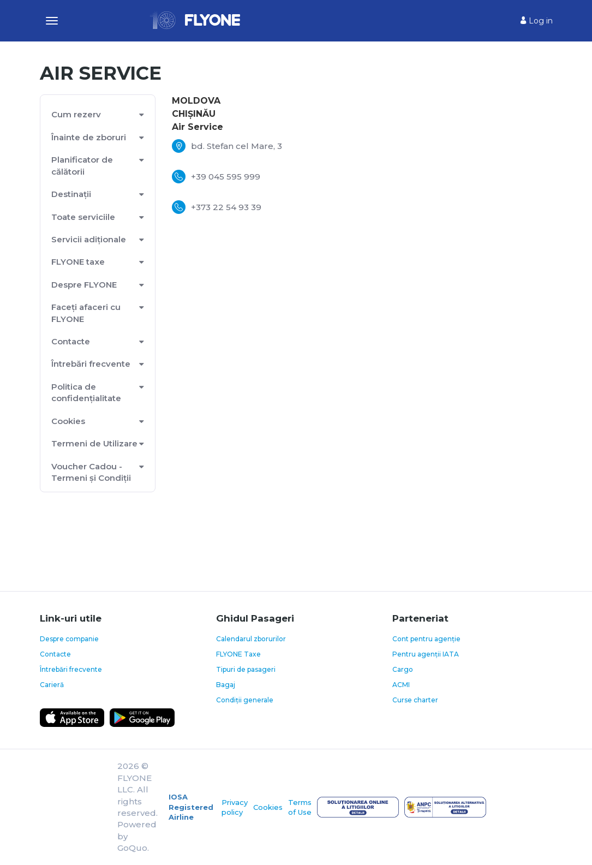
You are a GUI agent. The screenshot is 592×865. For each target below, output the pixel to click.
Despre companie (69, 639)
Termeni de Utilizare (94, 443)
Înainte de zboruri (88, 137)
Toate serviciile (83, 217)
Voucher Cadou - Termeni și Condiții (91, 472)
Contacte (70, 341)
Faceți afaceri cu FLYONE (86, 313)
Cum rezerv (76, 114)
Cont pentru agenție (426, 639)
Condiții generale (244, 700)
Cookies (68, 421)
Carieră (52, 685)
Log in (537, 21)
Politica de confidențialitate (86, 392)
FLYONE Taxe (238, 654)
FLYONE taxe (78, 261)
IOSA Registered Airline (191, 806)
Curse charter (415, 700)
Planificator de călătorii (82, 165)
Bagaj (225, 685)
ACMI (401, 685)
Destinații (71, 194)
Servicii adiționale (88, 239)
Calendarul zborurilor (251, 639)
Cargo (402, 669)
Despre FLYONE (84, 284)
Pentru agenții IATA (425, 654)
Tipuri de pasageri (246, 669)
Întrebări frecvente (90, 364)
